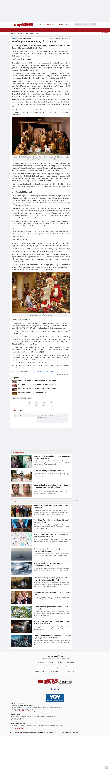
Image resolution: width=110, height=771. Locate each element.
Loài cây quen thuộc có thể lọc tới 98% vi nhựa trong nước (51, 607)
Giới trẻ (13, 33)
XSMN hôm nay (70, 666)
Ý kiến (36, 33)
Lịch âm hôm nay (39, 662)
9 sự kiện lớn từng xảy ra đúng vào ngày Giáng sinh (34, 384)
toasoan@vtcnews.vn (32, 711)
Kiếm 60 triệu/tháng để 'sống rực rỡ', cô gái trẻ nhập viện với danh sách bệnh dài (51, 578)
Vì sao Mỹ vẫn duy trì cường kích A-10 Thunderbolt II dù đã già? (52, 564)
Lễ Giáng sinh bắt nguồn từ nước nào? (30, 392)
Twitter (36, 405)
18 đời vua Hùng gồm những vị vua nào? (47, 470)
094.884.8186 (18, 728)
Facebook (29, 405)
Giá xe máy (55, 666)
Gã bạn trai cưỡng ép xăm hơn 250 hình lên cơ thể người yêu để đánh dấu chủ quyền (50, 486)
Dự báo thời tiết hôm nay (54, 662)
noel (29, 398)
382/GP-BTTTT (28, 708)
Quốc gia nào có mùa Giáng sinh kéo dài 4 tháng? (34, 388)
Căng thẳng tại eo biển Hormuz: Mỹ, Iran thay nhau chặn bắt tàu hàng (50, 549)
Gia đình (31, 33)
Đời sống (14, 38)
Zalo (44, 405)
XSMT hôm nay (54, 671)
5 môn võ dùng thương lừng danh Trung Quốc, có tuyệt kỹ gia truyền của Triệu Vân (52, 636)
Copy (51, 406)
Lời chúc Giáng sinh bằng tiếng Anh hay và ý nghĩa (34, 380)
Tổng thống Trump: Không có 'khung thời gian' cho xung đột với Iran (51, 520)
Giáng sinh (16, 398)
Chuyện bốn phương (22, 33)
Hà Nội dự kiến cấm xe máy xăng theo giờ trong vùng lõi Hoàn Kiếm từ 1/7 (51, 535)
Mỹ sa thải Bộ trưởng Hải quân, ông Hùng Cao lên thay (52, 592)
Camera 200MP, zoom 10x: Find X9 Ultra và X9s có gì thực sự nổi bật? (51, 622)
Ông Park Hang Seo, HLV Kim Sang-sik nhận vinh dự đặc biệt (51, 506)
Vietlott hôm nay (70, 671)
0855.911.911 (18, 711)
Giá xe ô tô (40, 666)
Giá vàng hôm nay (70, 662)
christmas (23, 398)
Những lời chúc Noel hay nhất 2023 (40, 371)
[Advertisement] (86, 63)
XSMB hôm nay (39, 671)
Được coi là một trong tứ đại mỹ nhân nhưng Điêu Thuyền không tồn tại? (50, 457)
